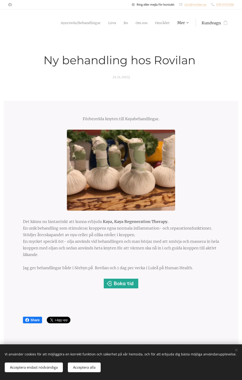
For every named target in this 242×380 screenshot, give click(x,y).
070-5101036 (225, 4)
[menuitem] (98, 23)
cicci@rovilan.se (195, 4)
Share (32, 320)
